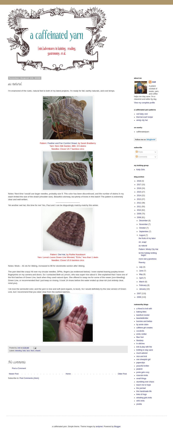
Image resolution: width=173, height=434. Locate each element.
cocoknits (140, 331)
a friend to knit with (144, 309)
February (143, 285)
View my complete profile (144, 103)
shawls (37, 351)
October (142, 228)
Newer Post (14, 374)
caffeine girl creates (144, 328)
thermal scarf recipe (144, 117)
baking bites (141, 312)
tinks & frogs (141, 394)
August (142, 235)
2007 (139, 293)
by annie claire (142, 324)
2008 (139, 217)
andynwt (99, 426)
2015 (139, 192)
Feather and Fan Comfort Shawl (62, 143)
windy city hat (142, 120)
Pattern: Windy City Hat (148, 249)
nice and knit (141, 356)
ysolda (139, 404)
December (143, 220)
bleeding (18, 351)
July (141, 267)
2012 (139, 203)
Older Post (122, 374)
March (142, 282)
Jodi (154, 82)
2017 (139, 184)
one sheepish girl (143, 359)
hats (24, 351)
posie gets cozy (142, 372)
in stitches (140, 343)
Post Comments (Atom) (29, 378)
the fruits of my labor (147, 238)
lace (28, 351)
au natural (143, 246)
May (141, 274)
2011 (139, 206)
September (144, 231)
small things (141, 378)
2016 (139, 188)
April (141, 278)
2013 (139, 199)
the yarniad (141, 388)
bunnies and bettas (144, 321)
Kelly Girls (140, 170)
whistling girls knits (144, 398)
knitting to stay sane (144, 350)
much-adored (141, 353)
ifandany (139, 340)
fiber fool (140, 337)
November (143, 224)
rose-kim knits (142, 375)
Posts (139, 152)
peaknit (139, 369)
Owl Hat (61, 254)
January (142, 289)
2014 (139, 195)
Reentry (142, 262)
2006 (139, 297)
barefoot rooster (143, 315)
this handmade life (143, 391)
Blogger (117, 426)
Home (68, 374)
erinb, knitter (141, 334)
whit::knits (140, 401)
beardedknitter (142, 318)
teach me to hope (143, 385)
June (141, 271)
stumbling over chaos (145, 382)
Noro (32, 351)
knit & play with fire (144, 347)
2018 (139, 181)
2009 (139, 214)
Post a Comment (19, 368)
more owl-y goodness (147, 259)
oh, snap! (142, 242)
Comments (141, 157)
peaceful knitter (142, 366)
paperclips (140, 363)
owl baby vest (142, 114)
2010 (139, 210)
